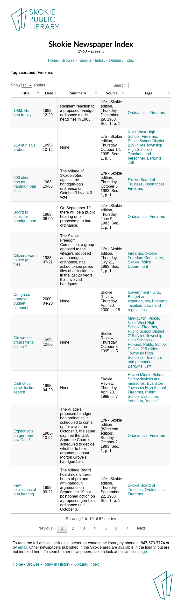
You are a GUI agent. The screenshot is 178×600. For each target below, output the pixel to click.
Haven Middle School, (146, 375)
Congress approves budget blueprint (22, 301)
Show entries (28, 85)
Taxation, (135, 305)
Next (141, 528)
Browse (68, 60)
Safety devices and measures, (144, 381)
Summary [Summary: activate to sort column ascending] (78, 93)
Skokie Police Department (139, 264)
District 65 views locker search (24, 387)
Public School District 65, (143, 394)
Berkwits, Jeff (139, 366)
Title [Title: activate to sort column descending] (25, 93)
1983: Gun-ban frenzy (23, 112)
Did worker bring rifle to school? (24, 342)
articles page (136, 552)
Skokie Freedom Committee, (146, 255)
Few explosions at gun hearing (25, 489)
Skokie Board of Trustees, (141, 182)
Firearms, (150, 136)
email (22, 547)
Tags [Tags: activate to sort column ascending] (148, 93)
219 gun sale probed (25, 147)
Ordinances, (138, 113)
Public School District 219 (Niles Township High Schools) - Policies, (146, 337)
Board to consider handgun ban (25, 216)
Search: (142, 85)
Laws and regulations (144, 307)
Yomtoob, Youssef (143, 401)
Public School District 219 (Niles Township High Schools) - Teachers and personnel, (146, 149)
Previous (44, 528)
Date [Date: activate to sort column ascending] (49, 93)
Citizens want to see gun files (25, 260)
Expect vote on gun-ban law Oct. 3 (24, 435)
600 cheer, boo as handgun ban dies (25, 184)
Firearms (157, 113)
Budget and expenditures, (139, 299)
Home (53, 60)
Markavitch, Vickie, (144, 318)
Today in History (92, 60)
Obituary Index (121, 60)
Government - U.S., (144, 292)
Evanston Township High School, (147, 385)
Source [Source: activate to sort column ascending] (112, 93)
